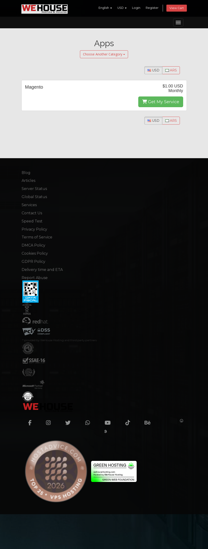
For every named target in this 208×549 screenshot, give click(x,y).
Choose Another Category (104, 54)
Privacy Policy (34, 229)
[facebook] (32, 420)
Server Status (34, 188)
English (105, 8)
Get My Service (160, 101)
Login (136, 8)
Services (29, 205)
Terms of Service (37, 237)
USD (122, 8)
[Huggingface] (181, 421)
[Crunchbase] (168, 420)
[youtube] (110, 420)
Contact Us (32, 213)
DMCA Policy (33, 245)
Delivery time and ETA (42, 269)
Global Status (34, 197)
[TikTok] (130, 420)
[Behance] (150, 420)
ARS (171, 70)
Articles (28, 180)
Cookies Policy (35, 253)
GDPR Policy (33, 261)
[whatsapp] (90, 420)
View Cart (176, 8)
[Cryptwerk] (105, 431)
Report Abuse (35, 278)
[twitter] (70, 420)
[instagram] (51, 420)
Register (152, 8)
